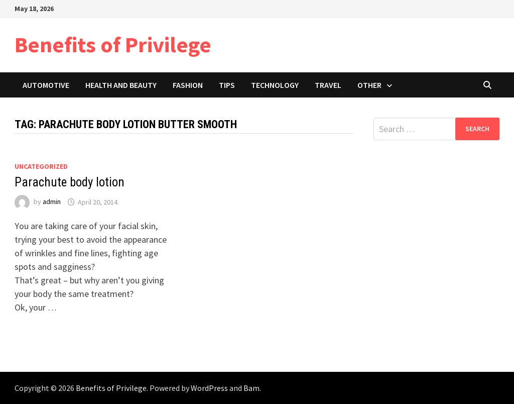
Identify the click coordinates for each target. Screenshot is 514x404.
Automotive (46, 85)
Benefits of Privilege (113, 44)
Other (369, 85)
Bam (251, 388)
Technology (275, 85)
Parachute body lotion (69, 182)
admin (52, 202)
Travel (328, 85)
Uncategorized (41, 166)
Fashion (188, 85)
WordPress (209, 388)
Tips (227, 85)
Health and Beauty (121, 85)
